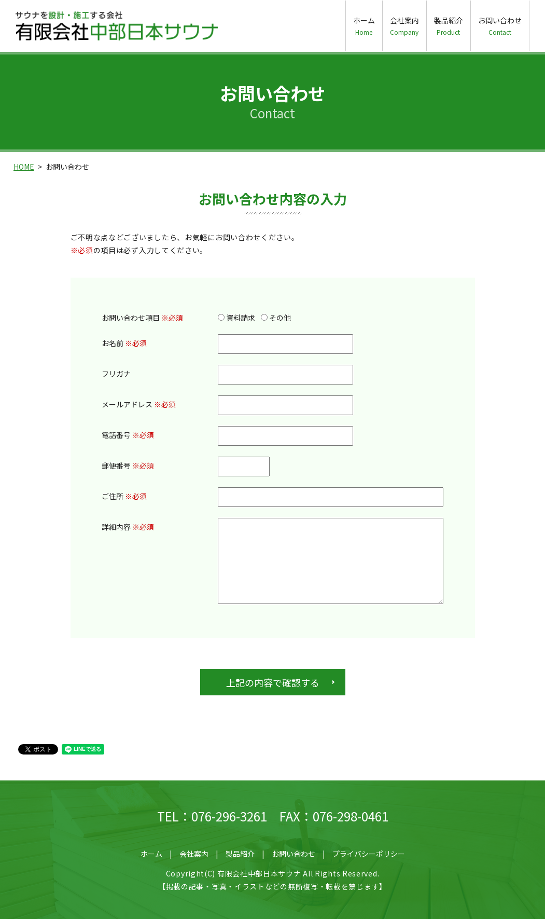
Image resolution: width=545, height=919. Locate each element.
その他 (276, 317)
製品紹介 (448, 25)
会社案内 (404, 25)
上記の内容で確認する (272, 682)
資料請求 (236, 317)
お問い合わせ (500, 25)
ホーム (364, 25)
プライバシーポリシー (368, 853)
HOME (23, 166)
